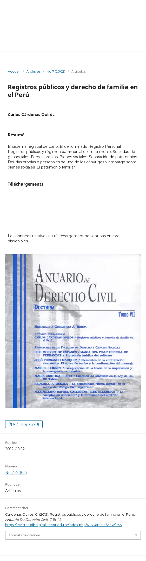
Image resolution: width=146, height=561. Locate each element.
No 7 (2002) (56, 71)
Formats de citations (25, 535)
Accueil (14, 71)
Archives (33, 71)
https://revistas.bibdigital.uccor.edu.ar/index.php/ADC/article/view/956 (63, 525)
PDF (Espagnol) (25, 424)
